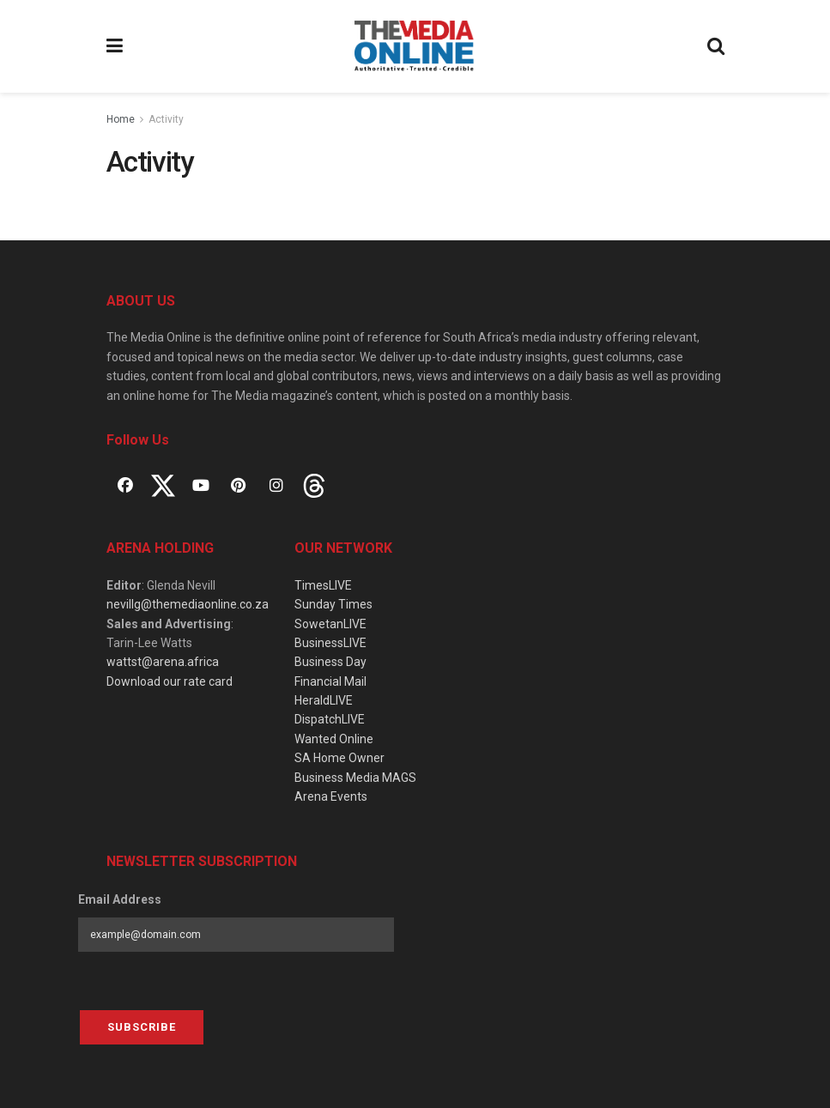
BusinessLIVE (330, 643)
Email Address (119, 899)
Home (120, 119)
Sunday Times (333, 604)
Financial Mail (330, 681)
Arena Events (330, 796)
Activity (166, 119)
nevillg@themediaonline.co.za (187, 604)
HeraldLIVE (323, 700)
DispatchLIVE (329, 719)
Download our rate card (169, 681)
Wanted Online (333, 739)
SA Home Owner (339, 758)
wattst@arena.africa (162, 662)
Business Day (330, 662)
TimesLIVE (323, 585)
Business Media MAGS (355, 777)
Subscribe (141, 1026)
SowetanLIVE (330, 624)
